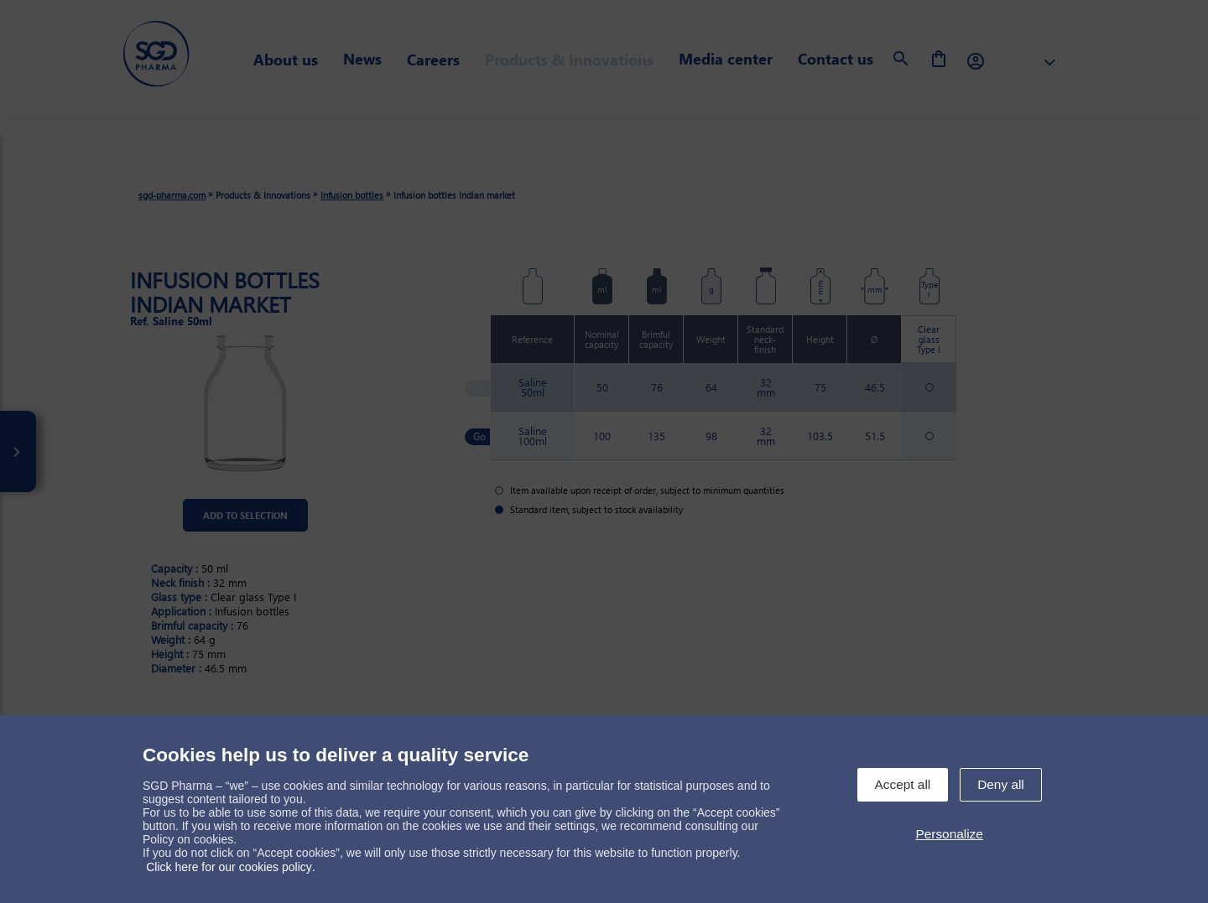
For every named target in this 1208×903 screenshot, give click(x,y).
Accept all (903, 784)
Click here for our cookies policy (229, 867)
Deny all (1000, 784)
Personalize (948, 834)
